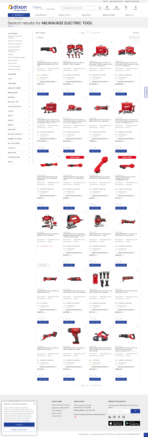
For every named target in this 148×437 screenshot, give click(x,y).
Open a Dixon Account (116, 1)
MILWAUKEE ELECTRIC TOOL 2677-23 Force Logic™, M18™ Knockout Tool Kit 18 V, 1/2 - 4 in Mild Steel (126, 64)
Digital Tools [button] (64, 15)
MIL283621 (40, 346)
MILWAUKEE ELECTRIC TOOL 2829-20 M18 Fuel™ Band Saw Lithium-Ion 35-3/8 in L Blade (100, 349)
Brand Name (13, 93)
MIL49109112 (93, 289)
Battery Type (13, 102)
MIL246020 (66, 289)
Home (9, 19)
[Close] (34, 404)
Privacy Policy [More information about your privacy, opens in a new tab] (26, 420)
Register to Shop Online (132, 1)
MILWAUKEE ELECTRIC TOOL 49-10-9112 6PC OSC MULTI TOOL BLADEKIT (100, 291)
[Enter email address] (119, 411)
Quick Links (57, 401)
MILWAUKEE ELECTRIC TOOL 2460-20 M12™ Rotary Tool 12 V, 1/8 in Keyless (74, 291)
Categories (12, 34)
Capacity (12, 148)
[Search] (81, 8)
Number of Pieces (15, 139)
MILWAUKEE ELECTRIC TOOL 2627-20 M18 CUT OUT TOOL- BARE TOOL (100, 120)
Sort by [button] (135, 33)
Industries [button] (86, 15)
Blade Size (12, 153)
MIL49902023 (41, 175)
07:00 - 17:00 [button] (38, 9)
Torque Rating (14, 157)
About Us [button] (129, 15)
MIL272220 (118, 346)
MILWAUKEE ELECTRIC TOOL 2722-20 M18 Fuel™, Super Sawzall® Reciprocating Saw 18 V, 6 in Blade (126, 349)
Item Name (12, 83)
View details (43, 265)
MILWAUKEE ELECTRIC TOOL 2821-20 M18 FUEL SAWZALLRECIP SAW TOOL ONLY (48, 64)
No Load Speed (14, 143)
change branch (50, 9)
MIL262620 (118, 232)
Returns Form (57, 413)
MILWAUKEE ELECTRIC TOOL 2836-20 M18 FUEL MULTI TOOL (48, 291)
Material (11, 97)
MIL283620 (40, 289)
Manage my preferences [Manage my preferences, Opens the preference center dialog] (19, 430)
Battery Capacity (15, 134)
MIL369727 (66, 61)
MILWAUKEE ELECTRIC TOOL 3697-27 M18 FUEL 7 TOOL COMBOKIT (74, 63)
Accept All (19, 424)
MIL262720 (92, 118)
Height (10, 125)
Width (10, 116)
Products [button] (19, 15)
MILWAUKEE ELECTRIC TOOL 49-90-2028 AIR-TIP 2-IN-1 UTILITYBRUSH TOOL (73, 178)
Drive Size (12, 130)
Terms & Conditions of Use (97, 434)
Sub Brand (12, 74)
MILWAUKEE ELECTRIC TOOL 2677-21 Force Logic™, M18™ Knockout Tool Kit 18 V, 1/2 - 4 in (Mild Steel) (100, 64)
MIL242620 (118, 289)
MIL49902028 (67, 175)
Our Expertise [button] (40, 15)
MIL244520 (92, 232)
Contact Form (57, 416)
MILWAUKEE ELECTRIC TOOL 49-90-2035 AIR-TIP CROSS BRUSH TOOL (99, 177)
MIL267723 (118, 61)
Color (10, 111)
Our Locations (57, 410)
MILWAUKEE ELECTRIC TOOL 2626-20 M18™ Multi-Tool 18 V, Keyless (126, 234)
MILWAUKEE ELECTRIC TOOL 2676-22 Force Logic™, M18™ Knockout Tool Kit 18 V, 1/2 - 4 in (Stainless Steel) (126, 121)
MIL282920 (92, 346)
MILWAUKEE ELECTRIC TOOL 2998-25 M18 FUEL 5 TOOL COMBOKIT (48, 234)
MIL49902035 (93, 175)
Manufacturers (109, 15)
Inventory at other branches (48, 81)
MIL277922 (40, 118)
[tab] (19, 33)
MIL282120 (40, 61)
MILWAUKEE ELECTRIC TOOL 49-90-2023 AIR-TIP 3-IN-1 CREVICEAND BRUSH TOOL (47, 178)
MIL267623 (66, 118)
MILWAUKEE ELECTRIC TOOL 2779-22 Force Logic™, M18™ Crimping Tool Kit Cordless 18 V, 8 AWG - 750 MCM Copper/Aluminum (48, 122)
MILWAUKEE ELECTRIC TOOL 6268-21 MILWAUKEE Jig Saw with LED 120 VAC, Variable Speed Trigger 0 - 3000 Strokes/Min (74, 236)
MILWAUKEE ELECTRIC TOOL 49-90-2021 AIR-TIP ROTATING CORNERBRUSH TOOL (125, 178)
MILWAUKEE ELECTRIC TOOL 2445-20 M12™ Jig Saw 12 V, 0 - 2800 (100, 234)
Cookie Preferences (84, 434)
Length (11, 120)
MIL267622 (118, 118)
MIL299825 (40, 232)
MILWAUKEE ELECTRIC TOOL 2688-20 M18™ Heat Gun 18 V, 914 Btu (74, 348)
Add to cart (43, 94)
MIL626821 (66, 232)
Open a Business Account (61, 405)
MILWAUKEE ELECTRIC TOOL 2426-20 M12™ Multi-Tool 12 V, (126, 291)
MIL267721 (92, 61)
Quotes (105, 1)
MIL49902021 (119, 175)
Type (10, 79)
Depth (10, 162)
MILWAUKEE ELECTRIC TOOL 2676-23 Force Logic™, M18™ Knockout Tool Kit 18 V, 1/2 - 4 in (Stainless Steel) (74, 121)
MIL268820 (67, 346)
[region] (19, 418)
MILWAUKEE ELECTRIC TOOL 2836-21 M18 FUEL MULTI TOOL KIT (48, 348)
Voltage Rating (14, 106)
